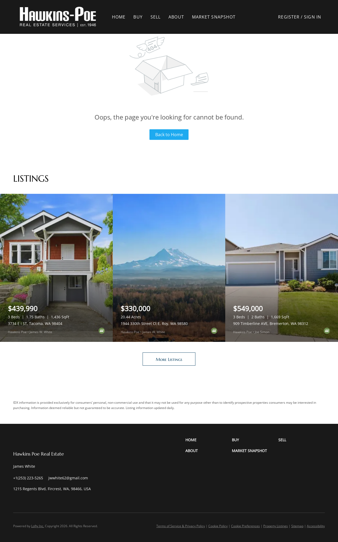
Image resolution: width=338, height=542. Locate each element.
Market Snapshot (214, 17)
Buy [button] (137, 17)
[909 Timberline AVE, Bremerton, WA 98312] (281, 268)
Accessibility (316, 526)
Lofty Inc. (37, 526)
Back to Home (169, 134)
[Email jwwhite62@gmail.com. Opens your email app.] (68, 477)
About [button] (176, 17)
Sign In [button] (312, 17)
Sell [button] (156, 17)
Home (118, 17)
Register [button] (288, 17)
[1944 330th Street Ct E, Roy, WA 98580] (169, 268)
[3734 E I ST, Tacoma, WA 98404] (56, 268)
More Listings (169, 359)
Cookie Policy (218, 526)
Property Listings (275, 526)
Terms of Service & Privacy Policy (180, 526)
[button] (58, 17)
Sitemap (297, 526)
